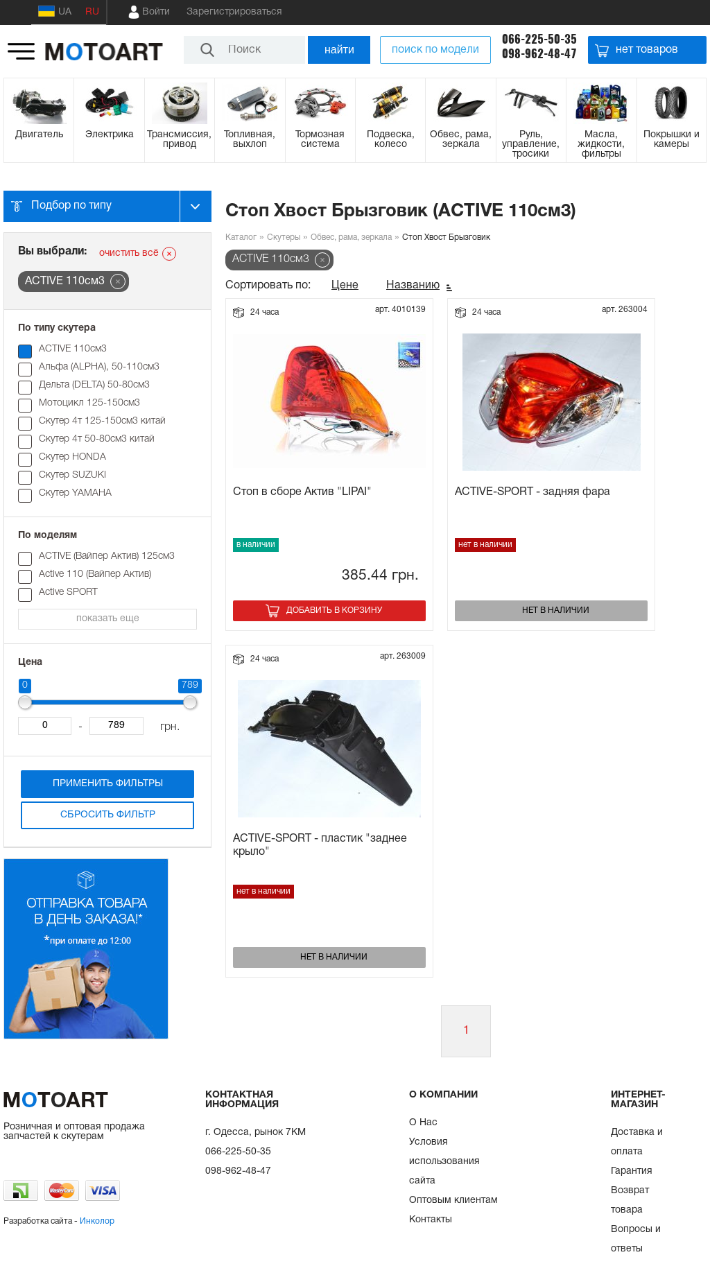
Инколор (97, 1221)
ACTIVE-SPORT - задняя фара (532, 492)
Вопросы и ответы (636, 1239)
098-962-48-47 (539, 53)
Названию (413, 286)
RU (92, 12)
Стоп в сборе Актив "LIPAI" (302, 492)
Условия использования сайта (444, 1162)
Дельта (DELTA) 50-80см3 (94, 385)
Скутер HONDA (72, 457)
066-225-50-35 (539, 39)
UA (54, 11)
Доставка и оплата (637, 1142)
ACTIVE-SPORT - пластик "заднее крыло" (320, 845)
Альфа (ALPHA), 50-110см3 (99, 367)
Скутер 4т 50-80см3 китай (97, 439)
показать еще (107, 618)
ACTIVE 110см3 (73, 349)
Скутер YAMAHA (75, 493)
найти (339, 49)
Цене (344, 286)
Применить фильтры (108, 783)
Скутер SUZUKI (72, 475)
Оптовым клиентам (453, 1200)
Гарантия (631, 1171)
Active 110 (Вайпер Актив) (95, 574)
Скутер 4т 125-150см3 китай (102, 421)
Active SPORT (68, 592)
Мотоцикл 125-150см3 (89, 403)
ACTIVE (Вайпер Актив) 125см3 (107, 556)
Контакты (430, 1219)
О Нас (423, 1122)
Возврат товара (630, 1200)
